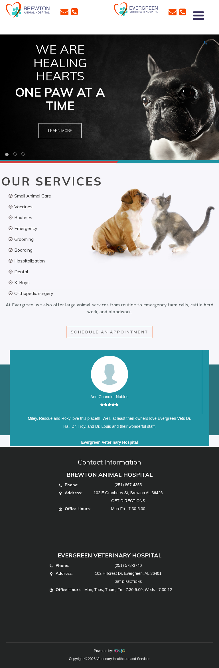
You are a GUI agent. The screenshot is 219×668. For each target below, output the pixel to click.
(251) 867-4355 (128, 484)
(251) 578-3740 (128, 565)
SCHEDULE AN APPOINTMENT (109, 332)
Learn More (60, 130)
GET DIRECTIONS (128, 500)
